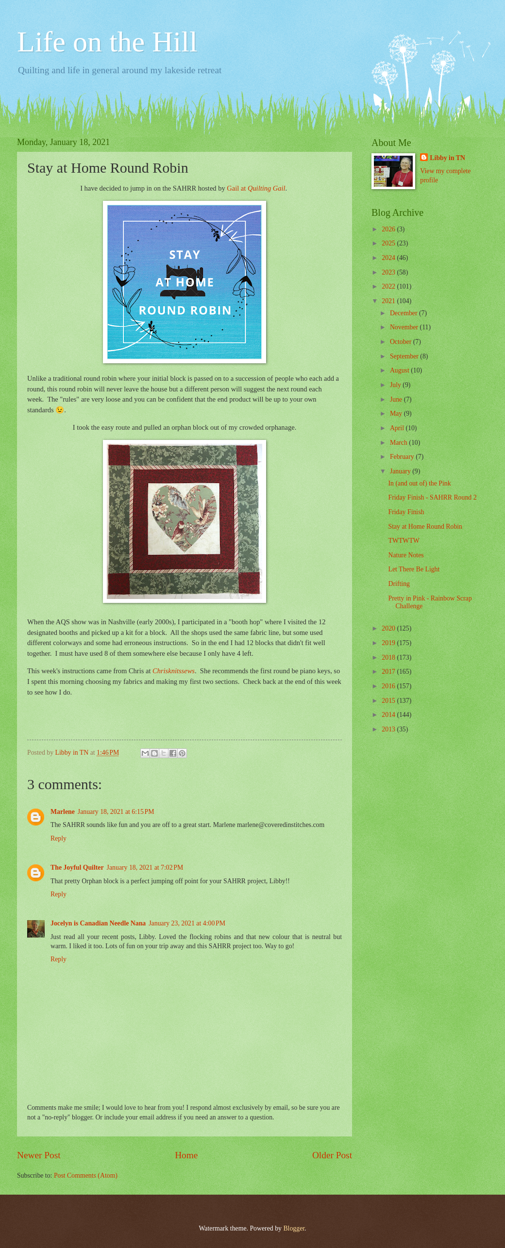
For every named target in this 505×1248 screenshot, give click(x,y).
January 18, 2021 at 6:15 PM (116, 811)
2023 (389, 272)
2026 (389, 229)
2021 (389, 301)
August (400, 370)
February (403, 456)
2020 (389, 628)
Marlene (62, 811)
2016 (389, 686)
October (401, 341)
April (398, 428)
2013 (389, 729)
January (401, 471)
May (397, 413)
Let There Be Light (413, 569)
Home (186, 1155)
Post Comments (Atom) (86, 1175)
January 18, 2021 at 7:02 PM (145, 867)
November (405, 327)
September (405, 356)
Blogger (293, 1228)
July (396, 385)
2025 (389, 243)
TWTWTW (403, 540)
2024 (389, 257)
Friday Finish (406, 512)
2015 (389, 700)
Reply (58, 838)
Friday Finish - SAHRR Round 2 (432, 497)
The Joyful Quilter (77, 867)
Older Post (332, 1155)
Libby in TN (447, 158)
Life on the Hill (107, 42)
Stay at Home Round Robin (425, 526)
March (399, 442)
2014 (389, 714)
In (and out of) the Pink (419, 483)
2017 (389, 671)
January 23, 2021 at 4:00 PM (187, 923)
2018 (389, 657)
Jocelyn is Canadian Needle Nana (98, 923)
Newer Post (39, 1155)
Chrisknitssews (173, 671)
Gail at (256, 188)
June (397, 399)
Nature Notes (405, 555)
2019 (389, 643)
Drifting (398, 583)
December (404, 313)
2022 (389, 286)
